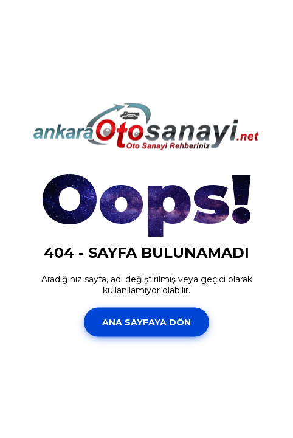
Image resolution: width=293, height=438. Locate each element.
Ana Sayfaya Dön (146, 321)
